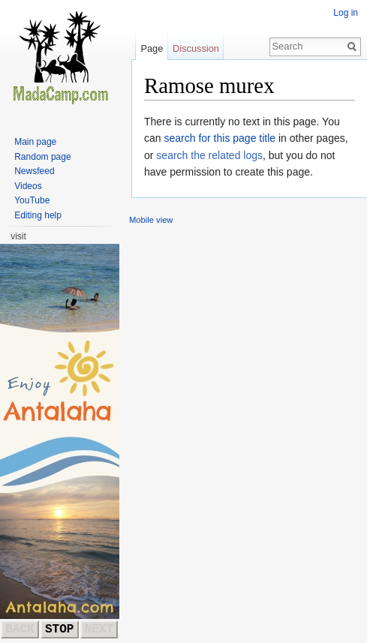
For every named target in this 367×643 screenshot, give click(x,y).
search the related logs (209, 155)
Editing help (38, 215)
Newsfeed (34, 171)
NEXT (99, 629)
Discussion (196, 48)
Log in (345, 13)
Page (151, 48)
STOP (59, 629)
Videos (27, 186)
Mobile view (151, 219)
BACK (19, 629)
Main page (35, 142)
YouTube (32, 200)
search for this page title (219, 138)
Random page (42, 157)
